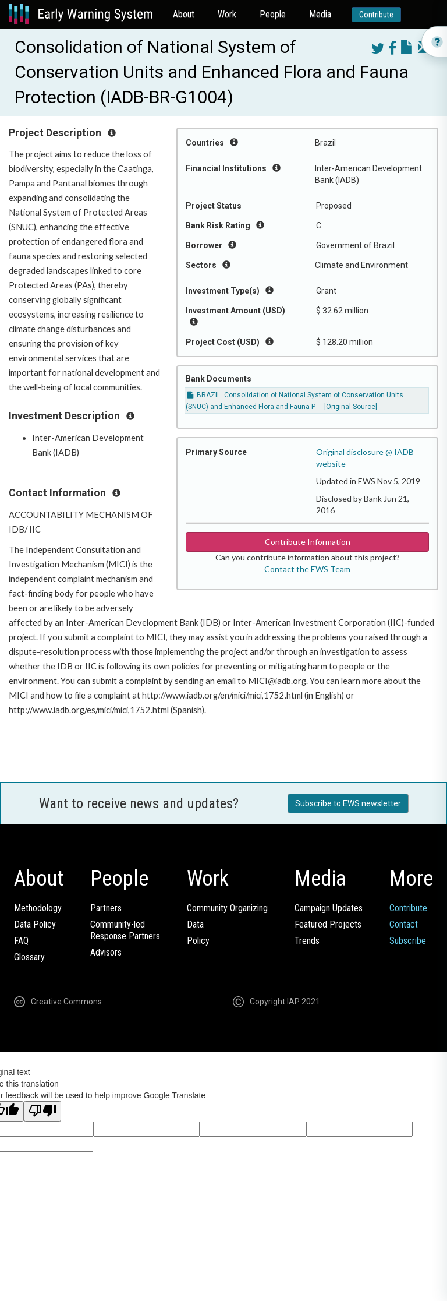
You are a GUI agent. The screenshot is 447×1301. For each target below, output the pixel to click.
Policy (198, 940)
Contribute (376, 14)
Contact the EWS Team (307, 569)
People (273, 14)
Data (195, 924)
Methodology (38, 908)
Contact (403, 924)
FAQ (21, 940)
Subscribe (407, 940)
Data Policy (35, 924)
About (183, 14)
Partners (106, 908)
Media (320, 14)
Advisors (106, 952)
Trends (307, 940)
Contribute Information (307, 542)
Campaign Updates (329, 908)
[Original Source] (350, 407)
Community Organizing (227, 908)
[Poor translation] (42, 1111)
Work (227, 14)
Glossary (29, 956)
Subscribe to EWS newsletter (348, 803)
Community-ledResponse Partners (125, 930)
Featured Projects (328, 924)
